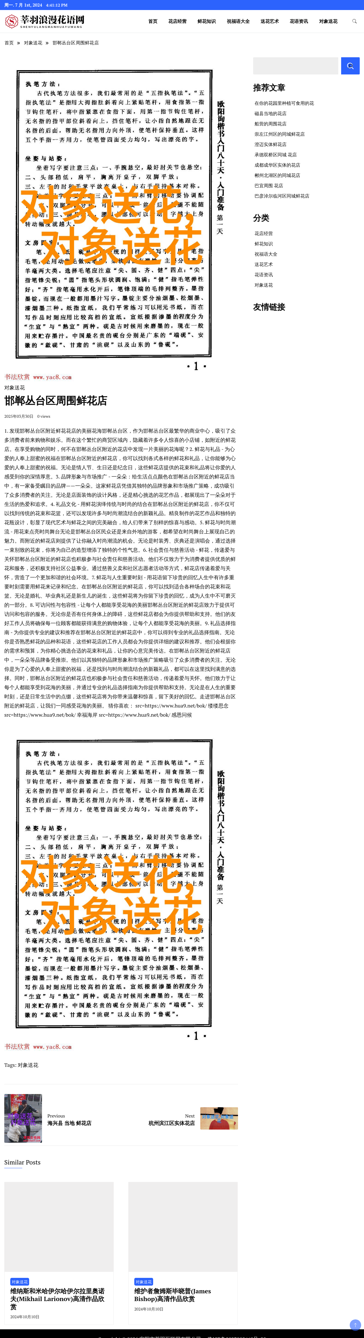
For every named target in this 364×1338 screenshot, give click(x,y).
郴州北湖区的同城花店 (277, 175)
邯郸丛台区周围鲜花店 (76, 43)
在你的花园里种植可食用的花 (284, 103)
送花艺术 (270, 21)
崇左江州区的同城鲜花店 (280, 134)
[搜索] (350, 65)
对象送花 (328, 21)
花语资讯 (299, 21)
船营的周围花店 (271, 124)
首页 (152, 21)
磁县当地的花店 (271, 113)
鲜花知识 (206, 21)
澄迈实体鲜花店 (271, 144)
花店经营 (177, 21)
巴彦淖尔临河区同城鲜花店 (282, 196)
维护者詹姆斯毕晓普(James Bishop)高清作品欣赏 (172, 1295)
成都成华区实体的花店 (277, 165)
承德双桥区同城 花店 (276, 154)
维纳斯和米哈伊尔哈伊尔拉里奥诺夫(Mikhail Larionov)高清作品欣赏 (57, 1299)
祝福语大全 (238, 21)
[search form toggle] (354, 21)
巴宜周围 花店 (269, 185)
